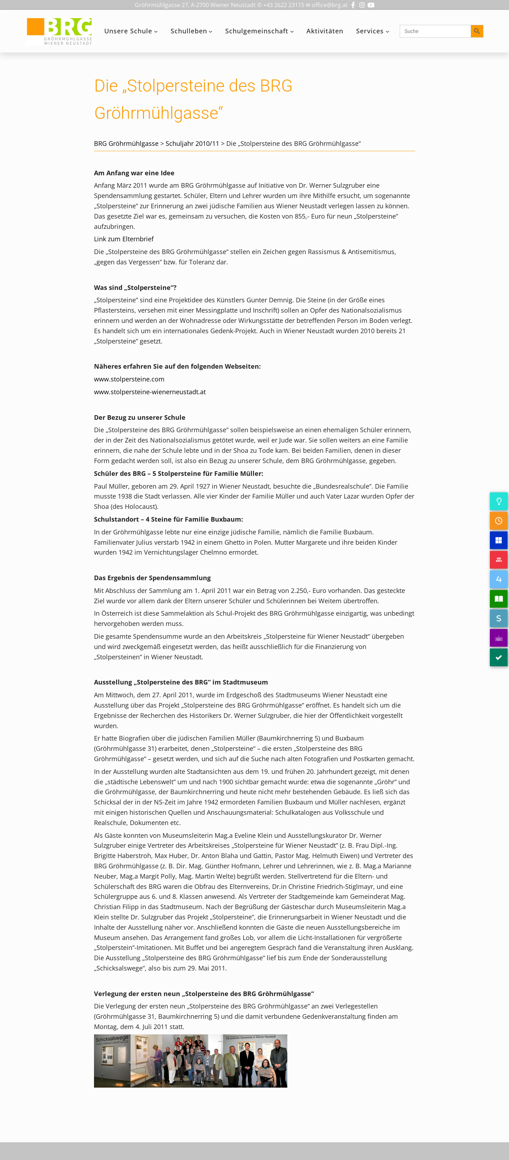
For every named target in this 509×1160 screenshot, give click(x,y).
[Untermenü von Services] (387, 31)
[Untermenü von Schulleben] (210, 31)
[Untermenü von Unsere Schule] (156, 31)
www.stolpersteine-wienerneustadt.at (150, 391)
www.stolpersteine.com (129, 379)
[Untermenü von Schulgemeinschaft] (292, 31)
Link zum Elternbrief (124, 239)
